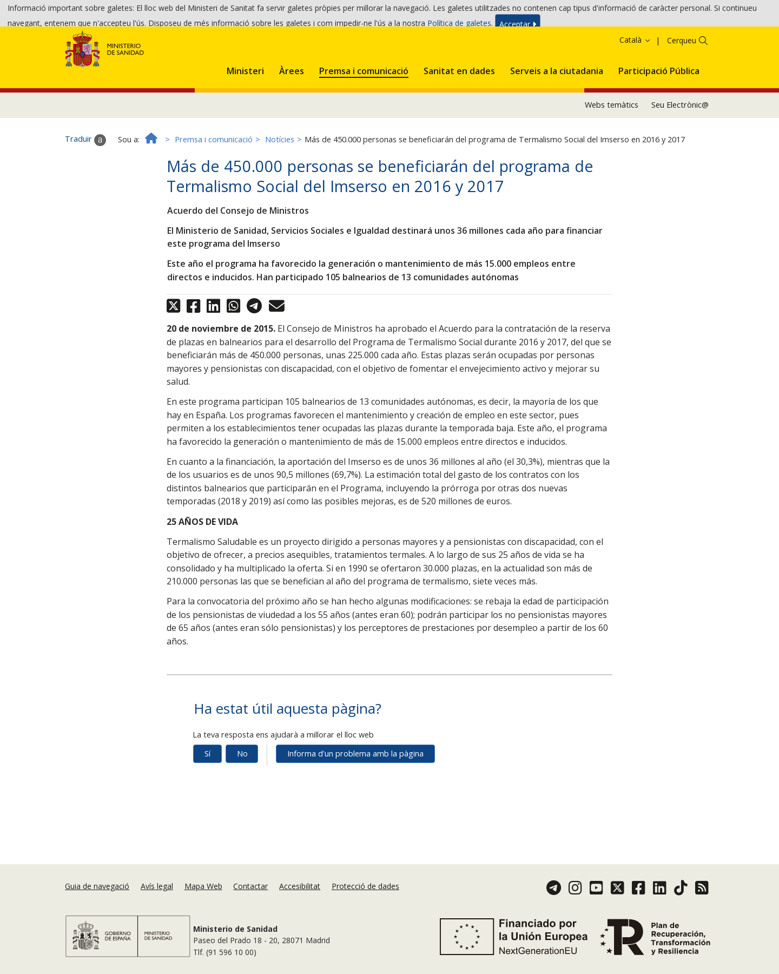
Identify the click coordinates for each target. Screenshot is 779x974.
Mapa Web (203, 899)
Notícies (279, 179)
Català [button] (635, 80)
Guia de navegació (97, 899)
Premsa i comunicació (214, 179)
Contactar (250, 899)
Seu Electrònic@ (680, 145)
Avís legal (157, 899)
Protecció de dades (365, 899)
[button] (245, 109)
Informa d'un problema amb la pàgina (355, 793)
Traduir (85, 180)
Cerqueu (681, 80)
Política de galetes (459, 26)
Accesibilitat (299, 899)
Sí (207, 793)
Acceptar (517, 27)
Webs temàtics (611, 145)
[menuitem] (245, 109)
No (242, 793)
